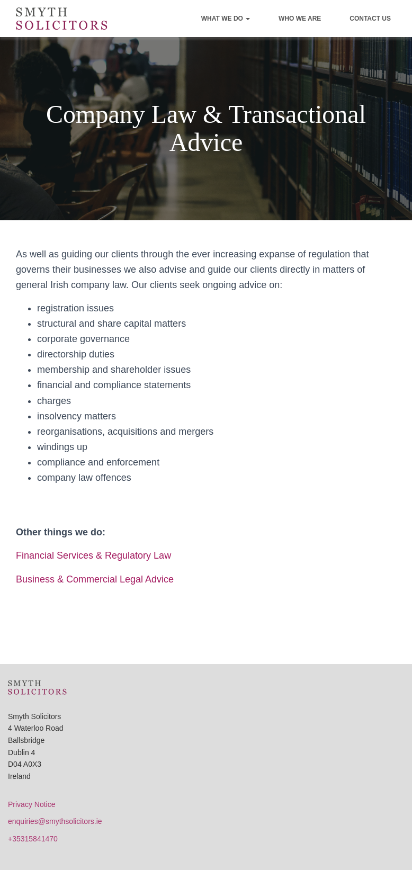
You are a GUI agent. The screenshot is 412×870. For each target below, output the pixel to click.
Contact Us (370, 18)
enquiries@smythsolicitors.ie (55, 821)
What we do (225, 18)
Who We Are (300, 18)
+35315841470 (33, 839)
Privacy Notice (31, 804)
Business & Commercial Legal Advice (95, 579)
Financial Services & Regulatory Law (93, 555)
